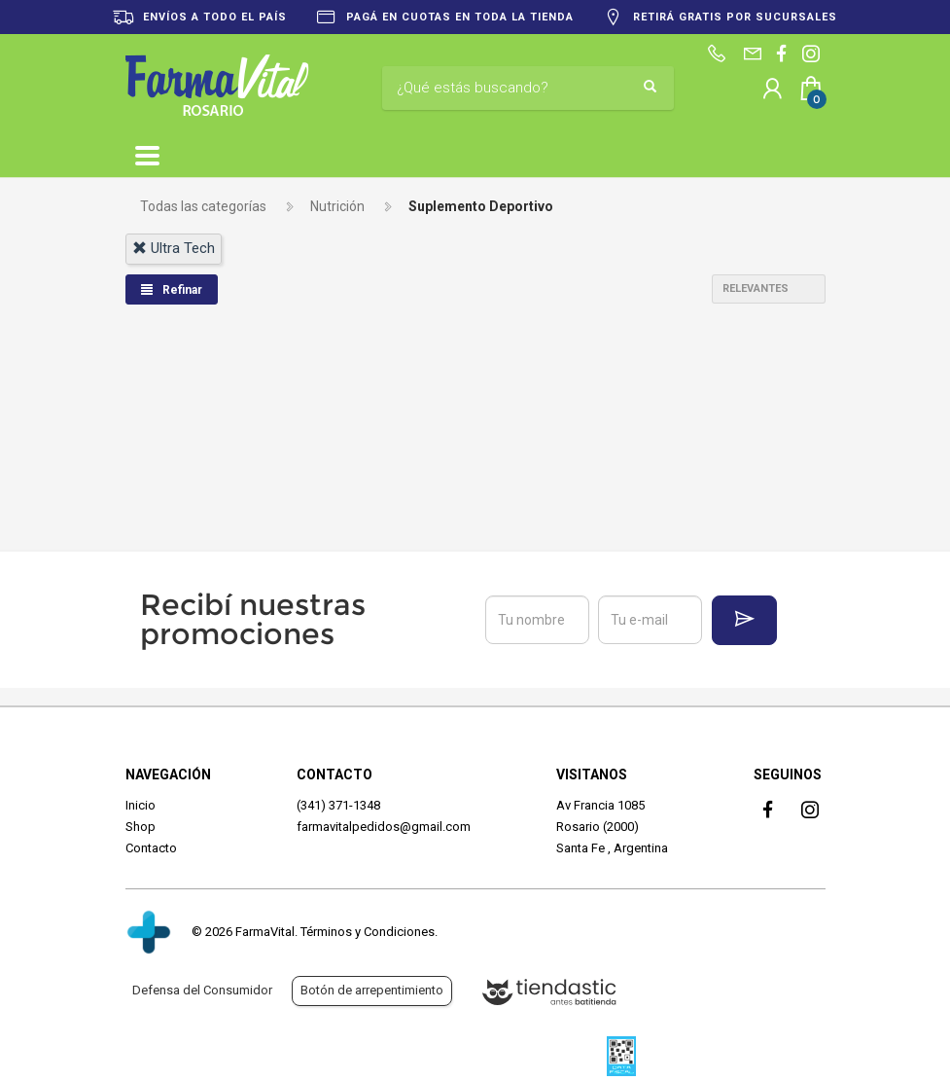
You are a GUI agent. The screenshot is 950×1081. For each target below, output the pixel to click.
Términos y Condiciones (367, 931)
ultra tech (173, 248)
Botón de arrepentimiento (371, 990)
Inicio (140, 805)
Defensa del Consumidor (202, 990)
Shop (140, 826)
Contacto (151, 848)
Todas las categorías (203, 206)
